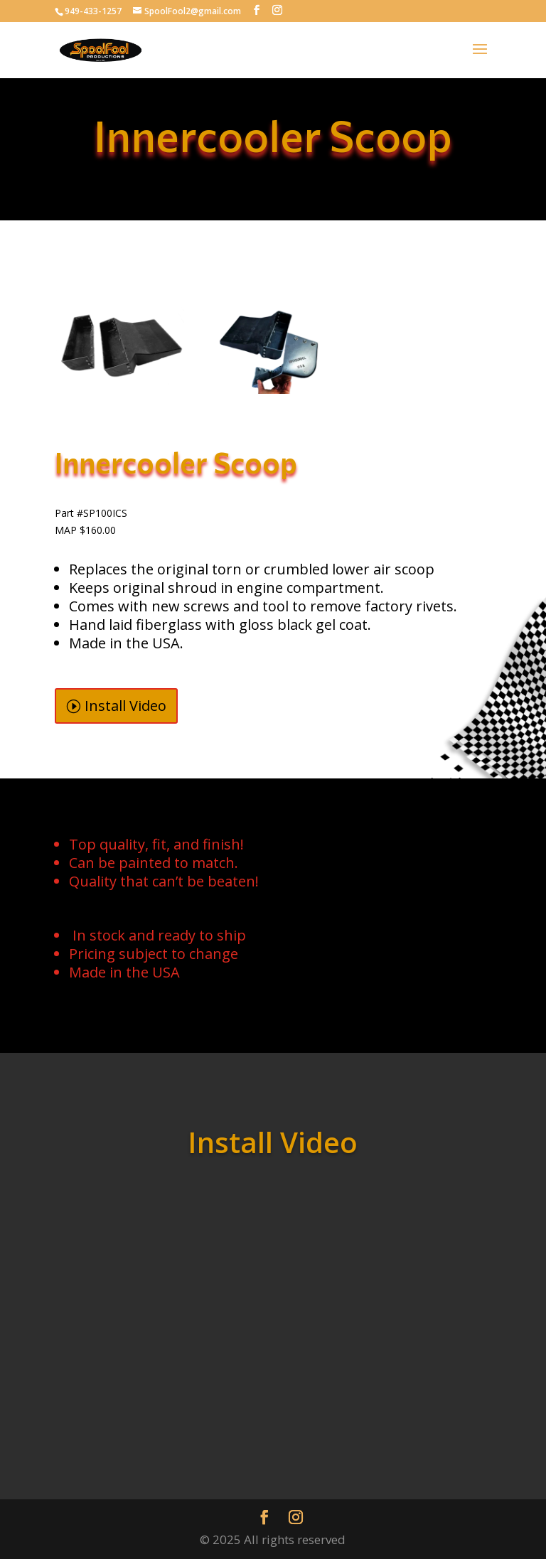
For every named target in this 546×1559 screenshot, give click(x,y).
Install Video (125, 705)
